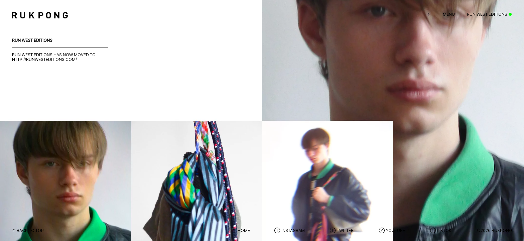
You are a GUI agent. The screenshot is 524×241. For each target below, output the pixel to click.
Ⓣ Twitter (342, 230)
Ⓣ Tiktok (440, 230)
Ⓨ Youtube (392, 230)
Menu (449, 14)
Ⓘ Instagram (289, 230)
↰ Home (241, 230)
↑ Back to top (28, 230)
